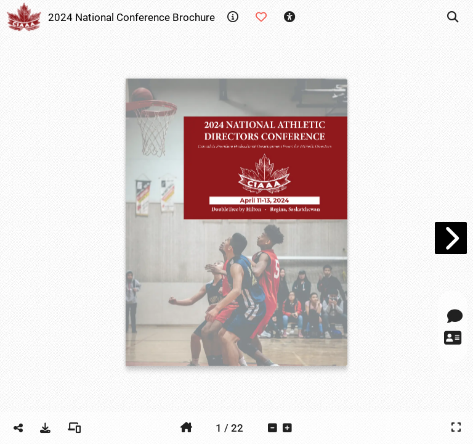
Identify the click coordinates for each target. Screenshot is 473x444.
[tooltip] (232, 17)
